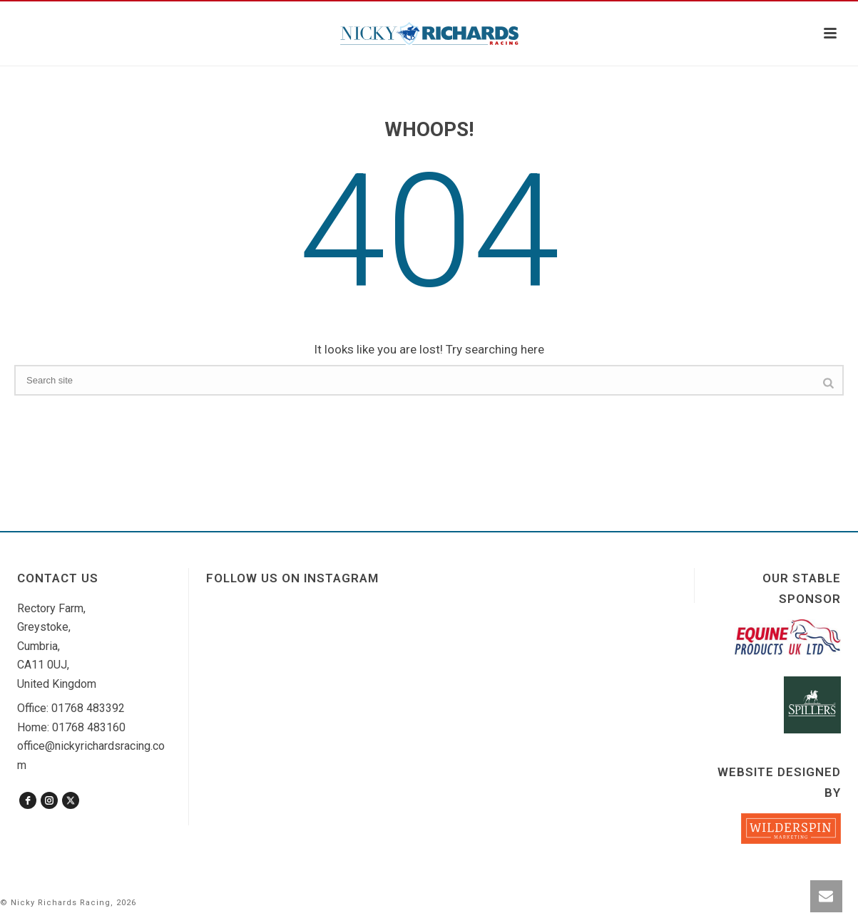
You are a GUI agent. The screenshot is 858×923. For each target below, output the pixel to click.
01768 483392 (88, 708)
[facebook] (27, 800)
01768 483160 (89, 727)
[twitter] (70, 800)
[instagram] (49, 800)
